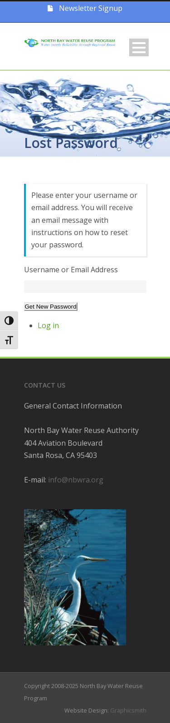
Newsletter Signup (85, 8)
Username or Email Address (71, 270)
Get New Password (51, 306)
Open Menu (139, 47)
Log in (48, 325)
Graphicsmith (128, 710)
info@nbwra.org (75, 480)
